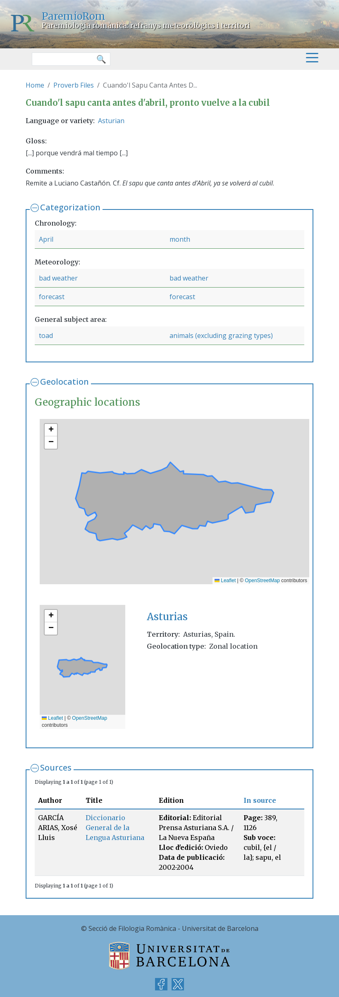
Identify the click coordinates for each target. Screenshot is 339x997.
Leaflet (225, 580)
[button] (51, 430)
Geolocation (64, 381)
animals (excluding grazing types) (221, 335)
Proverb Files (73, 85)
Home (35, 85)
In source (260, 800)
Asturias (167, 616)
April (46, 239)
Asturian (111, 120)
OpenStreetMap (262, 580)
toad (46, 335)
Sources (56, 767)
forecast (51, 296)
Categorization (70, 207)
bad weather (58, 278)
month (180, 239)
